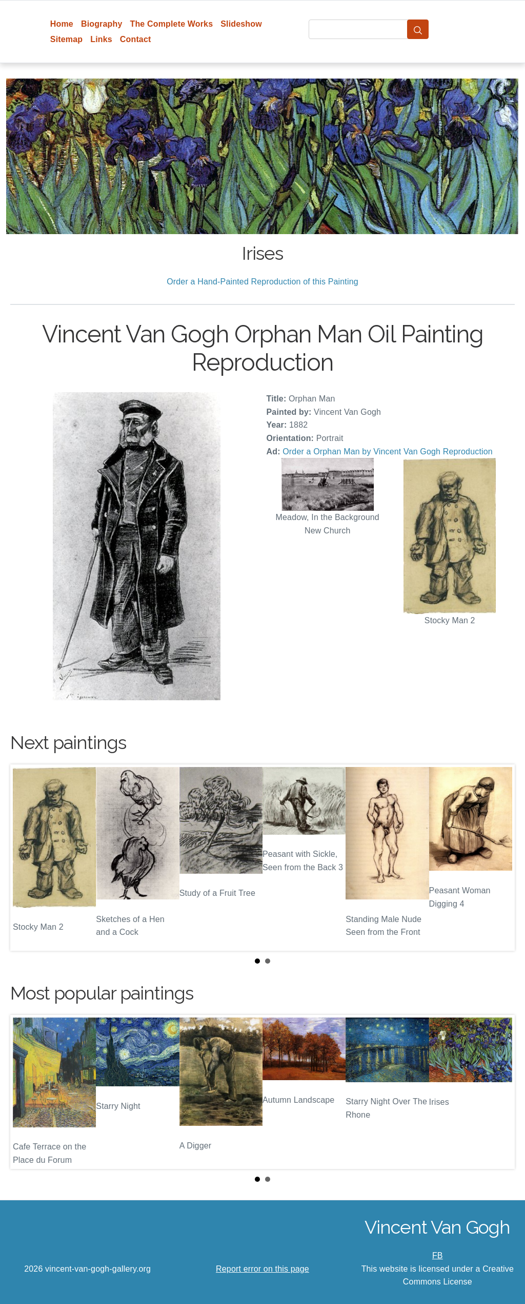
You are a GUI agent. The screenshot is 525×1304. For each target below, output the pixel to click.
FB (437, 1255)
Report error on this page (262, 1268)
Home (61, 24)
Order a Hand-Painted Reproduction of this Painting (262, 281)
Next (499, 858)
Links (101, 39)
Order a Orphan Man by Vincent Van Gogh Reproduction (387, 451)
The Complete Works (171, 24)
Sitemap (66, 39)
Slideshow (241, 24)
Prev (26, 858)
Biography (102, 24)
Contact (135, 39)
